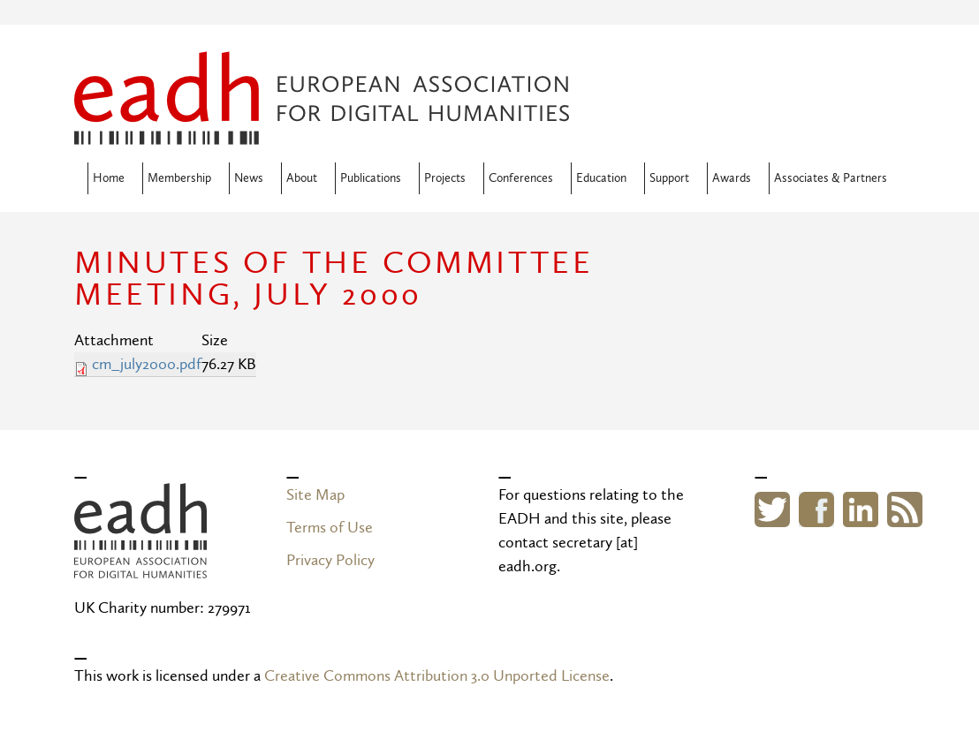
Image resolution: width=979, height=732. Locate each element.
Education (601, 178)
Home (109, 178)
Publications (370, 178)
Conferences (521, 178)
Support (669, 178)
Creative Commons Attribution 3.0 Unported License (437, 676)
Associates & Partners (830, 178)
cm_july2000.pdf (146, 364)
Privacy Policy (330, 560)
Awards (731, 178)
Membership (179, 178)
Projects (445, 178)
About (301, 178)
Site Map (315, 495)
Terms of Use (329, 527)
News (248, 178)
